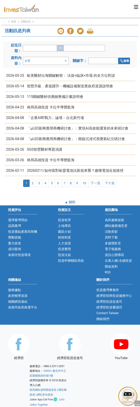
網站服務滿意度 (116, 226)
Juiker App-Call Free (41, 399)
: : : (5, 21)
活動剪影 (111, 231)
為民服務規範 (114, 220)
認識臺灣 (14, 226)
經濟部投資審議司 (109, 307)
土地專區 (64, 226)
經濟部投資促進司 (109, 301)
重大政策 (14, 243)
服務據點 (14, 290)
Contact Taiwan (107, 313)
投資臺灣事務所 (107, 290)
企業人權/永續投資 (118, 260)
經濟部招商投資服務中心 (114, 296)
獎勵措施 (14, 237)
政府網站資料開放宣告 (43, 389)
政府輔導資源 (17, 296)
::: (5, 328)
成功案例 (14, 249)
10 (84, 183)
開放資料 (111, 266)
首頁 (13, 21)
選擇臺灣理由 (17, 220)
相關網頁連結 (17, 301)
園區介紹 (64, 231)
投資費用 (64, 249)
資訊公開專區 (114, 255)
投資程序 (64, 220)
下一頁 (95, 183)
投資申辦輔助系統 (71, 260)
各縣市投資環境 (19, 255)
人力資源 (64, 243)
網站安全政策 (45, 394)
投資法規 (64, 255)
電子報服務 (113, 249)
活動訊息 (26, 21)
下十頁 (110, 183)
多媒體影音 (113, 243)
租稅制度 (64, 237)
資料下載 (111, 237)
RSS (108, 272)
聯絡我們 (102, 319)
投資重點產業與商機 (22, 231)
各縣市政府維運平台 (22, 307)
